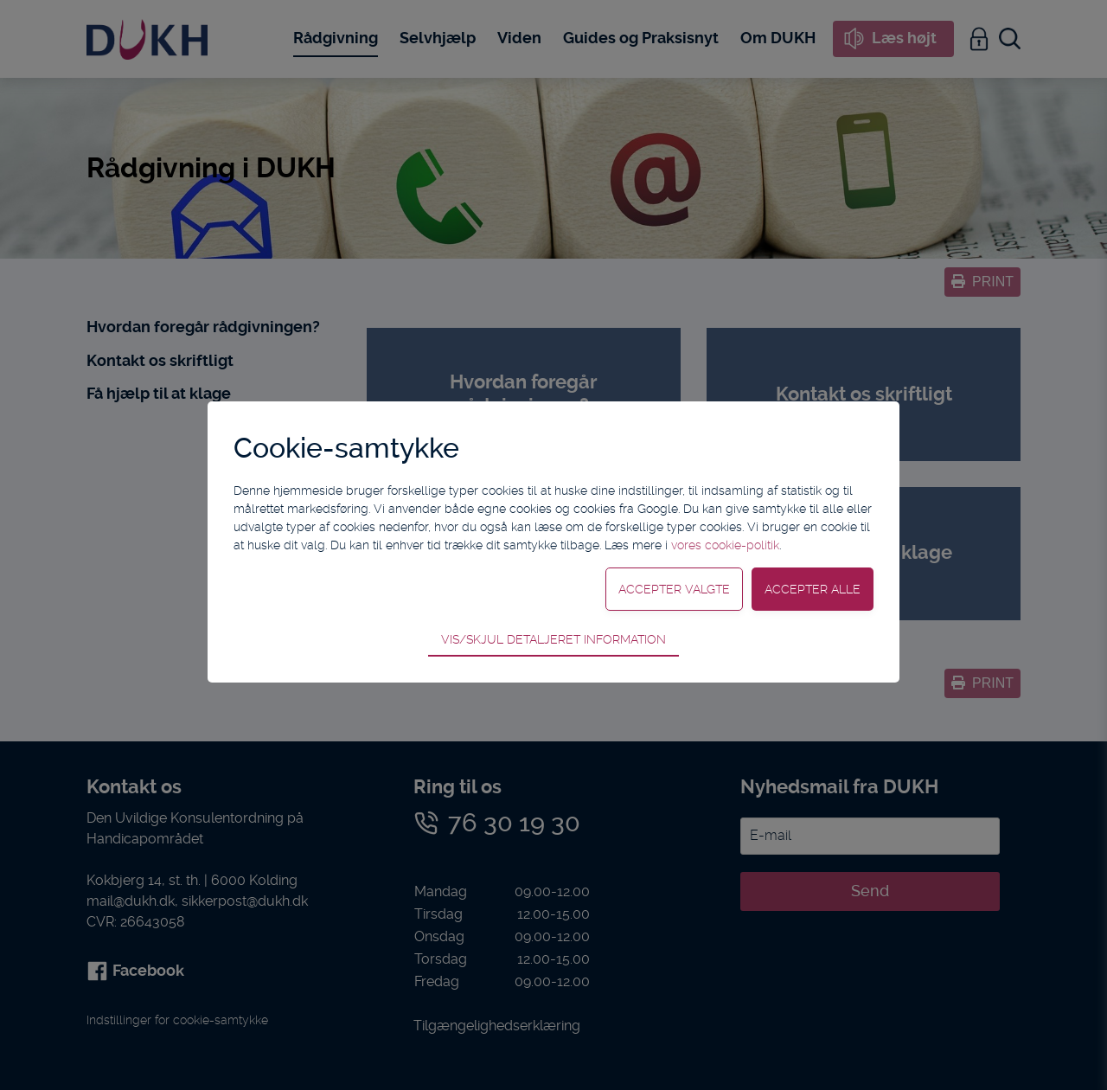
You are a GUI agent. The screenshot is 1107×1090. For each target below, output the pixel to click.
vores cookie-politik (725, 545)
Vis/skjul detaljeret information (553, 639)
